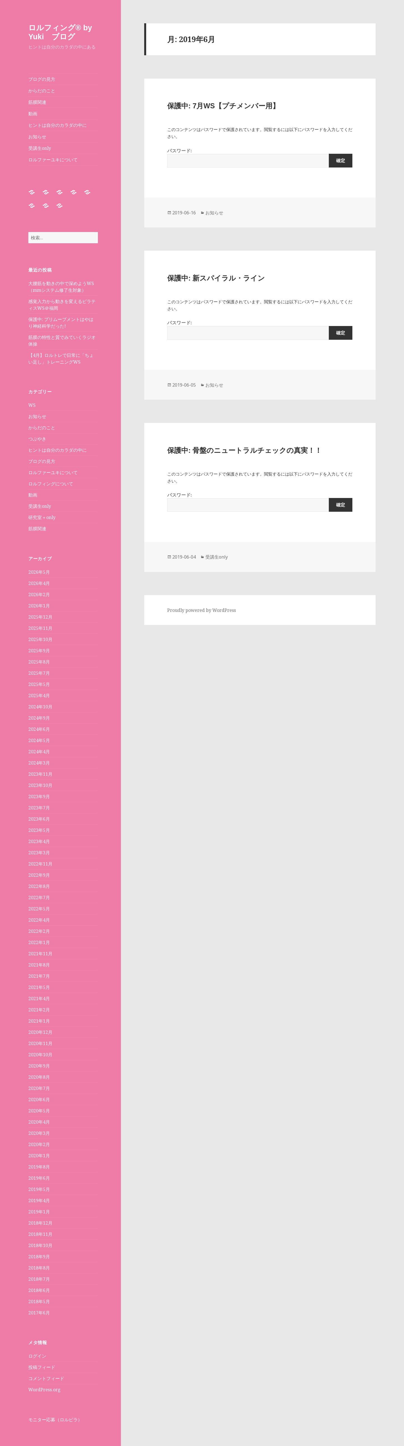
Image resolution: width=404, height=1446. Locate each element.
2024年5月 (39, 740)
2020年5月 (39, 1111)
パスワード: (259, 157)
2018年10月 (40, 1245)
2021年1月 (39, 1021)
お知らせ (37, 137)
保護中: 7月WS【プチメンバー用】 (223, 106)
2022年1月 (39, 942)
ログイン (37, 1356)
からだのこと (41, 91)
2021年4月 (39, 998)
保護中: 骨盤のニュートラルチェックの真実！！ (244, 450)
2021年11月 (40, 954)
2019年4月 (39, 1200)
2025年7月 (39, 673)
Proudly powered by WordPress (201, 610)
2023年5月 (39, 830)
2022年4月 (39, 920)
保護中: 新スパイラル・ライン (216, 278)
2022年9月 (39, 875)
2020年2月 (39, 1144)
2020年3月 (39, 1133)
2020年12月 (40, 1032)
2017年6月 (39, 1313)
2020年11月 (40, 1043)
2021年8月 (39, 965)
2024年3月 (39, 763)
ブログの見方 (41, 79)
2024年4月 (39, 752)
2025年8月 (39, 662)
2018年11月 (40, 1234)
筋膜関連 (37, 102)
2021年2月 (39, 1010)
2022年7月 (39, 897)
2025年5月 (39, 684)
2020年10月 (40, 1055)
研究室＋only (42, 517)
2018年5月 (39, 1301)
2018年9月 (39, 1257)
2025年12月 (40, 617)
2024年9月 (39, 718)
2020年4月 (39, 1122)
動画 (32, 114)
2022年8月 (39, 886)
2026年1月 (39, 606)
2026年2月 (39, 594)
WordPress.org (44, 1390)
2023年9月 (39, 796)
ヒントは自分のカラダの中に (57, 125)
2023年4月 (39, 841)
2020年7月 (39, 1088)
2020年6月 (39, 1099)
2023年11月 (40, 774)
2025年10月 (40, 639)
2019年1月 (39, 1212)
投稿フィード (41, 1367)
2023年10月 (40, 785)
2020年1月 (39, 1156)
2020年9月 (39, 1066)
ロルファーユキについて (53, 160)
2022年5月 (39, 909)
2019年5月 (39, 1189)
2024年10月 (40, 707)
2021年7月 (39, 976)
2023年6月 (39, 819)
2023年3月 (39, 853)
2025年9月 (39, 651)
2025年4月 (39, 695)
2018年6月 (39, 1290)
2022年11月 (40, 864)
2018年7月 (39, 1279)
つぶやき (37, 439)
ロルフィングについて (50, 484)
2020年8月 (39, 1077)
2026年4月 (39, 583)
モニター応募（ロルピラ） (55, 1420)
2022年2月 (39, 931)
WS (32, 405)
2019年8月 (39, 1167)
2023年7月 (39, 808)
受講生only (39, 148)
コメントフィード (46, 1378)
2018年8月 (39, 1268)
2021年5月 (39, 987)
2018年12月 (40, 1223)
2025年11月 (40, 628)
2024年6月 (39, 729)
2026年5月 (39, 572)
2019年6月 (39, 1178)
